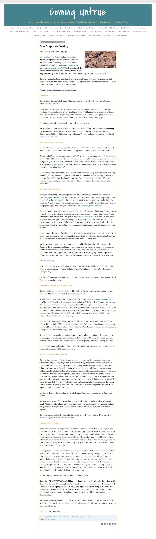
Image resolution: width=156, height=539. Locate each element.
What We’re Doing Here (25, 28)
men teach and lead (54, 68)
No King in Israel (96, 31)
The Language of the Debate (61, 31)
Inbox (34, 31)
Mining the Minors (80, 31)
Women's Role (86, 517)
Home (12, 28)
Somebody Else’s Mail (55, 35)
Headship (82, 503)
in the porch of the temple (58, 164)
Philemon (57, 200)
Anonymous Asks (56, 28)
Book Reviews (70, 28)
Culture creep (49, 261)
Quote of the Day (123, 31)
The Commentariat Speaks (87, 28)
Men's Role (71, 517)
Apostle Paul (49, 517)
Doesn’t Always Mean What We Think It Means (115, 28)
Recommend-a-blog (139, 31)
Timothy (78, 517)
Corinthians (63, 517)
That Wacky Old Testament (75, 35)
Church (56, 517)
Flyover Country (140, 28)
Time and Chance (94, 35)
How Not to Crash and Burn (19, 31)
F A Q (39, 28)
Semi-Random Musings (37, 35)
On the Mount (110, 31)
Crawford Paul (45, 57)
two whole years (86, 217)
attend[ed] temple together (91, 206)
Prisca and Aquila (46, 197)
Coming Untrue (78, 11)
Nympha (77, 197)
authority (75, 503)
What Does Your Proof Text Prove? (115, 35)
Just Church (44, 31)
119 (46, 28)
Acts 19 (73, 156)
